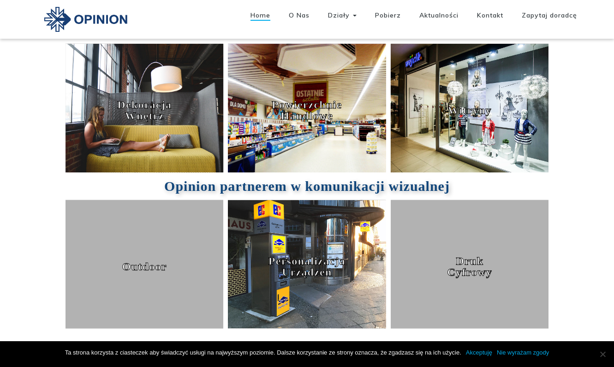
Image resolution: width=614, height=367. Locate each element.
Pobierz (388, 15)
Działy (342, 15)
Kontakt (490, 15)
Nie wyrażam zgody (523, 352)
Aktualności (439, 15)
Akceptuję (479, 352)
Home (260, 15)
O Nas (299, 15)
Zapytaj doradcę (549, 15)
